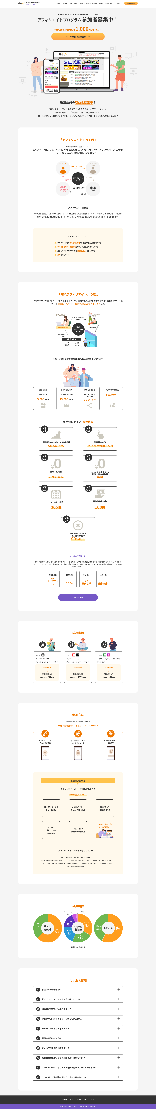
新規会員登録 (131, 3)
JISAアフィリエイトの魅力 (77, 3)
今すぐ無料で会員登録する (78, 36)
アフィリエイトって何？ (62, 3)
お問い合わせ (72, 1100)
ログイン (119, 3)
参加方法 (94, 3)
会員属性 (100, 3)
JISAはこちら (78, 597)
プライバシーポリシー (90, 1100)
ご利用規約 (80, 1100)
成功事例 (88, 3)
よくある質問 (108, 3)
